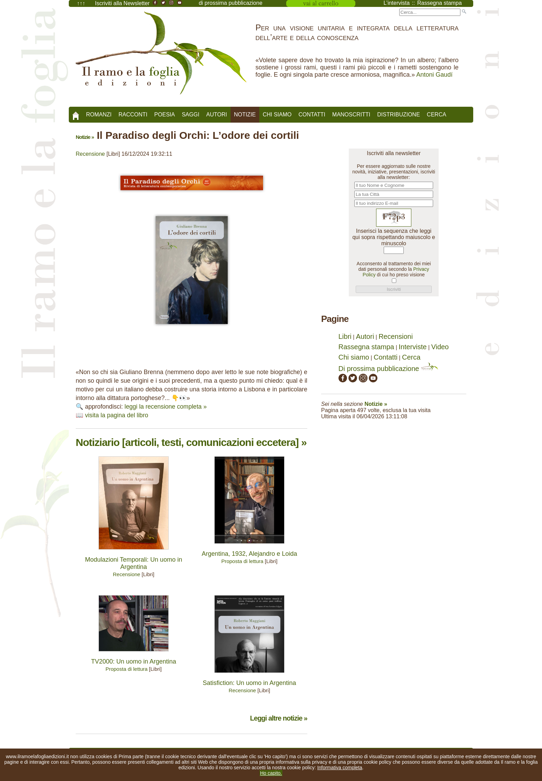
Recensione (90, 154)
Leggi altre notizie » (278, 718)
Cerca (436, 114)
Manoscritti (351, 114)
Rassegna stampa (366, 347)
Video (440, 347)
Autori (216, 114)
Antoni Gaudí (434, 74)
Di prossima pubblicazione (388, 368)
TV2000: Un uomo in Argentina (133, 661)
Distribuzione (398, 114)
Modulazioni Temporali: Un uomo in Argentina (133, 563)
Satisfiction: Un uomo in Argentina (249, 682)
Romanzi (99, 114)
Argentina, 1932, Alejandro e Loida (249, 553)
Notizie (245, 114)
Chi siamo (277, 114)
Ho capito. (271, 773)
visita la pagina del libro (116, 415)
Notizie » (85, 137)
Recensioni (396, 336)
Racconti (133, 114)
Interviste (413, 347)
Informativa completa (339, 767)
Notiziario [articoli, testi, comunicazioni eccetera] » (191, 442)
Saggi (190, 114)
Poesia (164, 114)
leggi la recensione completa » (165, 406)
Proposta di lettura (242, 561)
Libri (345, 336)
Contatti (311, 114)
